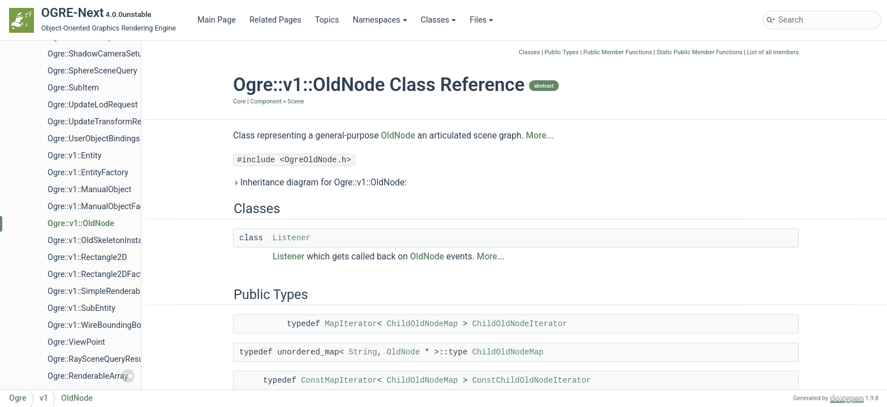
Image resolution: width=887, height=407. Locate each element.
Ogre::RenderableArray (88, 376)
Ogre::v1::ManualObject (89, 189)
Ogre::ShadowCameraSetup (97, 54)
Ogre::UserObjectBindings (94, 139)
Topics (327, 20)
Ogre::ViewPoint (76, 342)
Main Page (216, 20)
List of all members (773, 52)
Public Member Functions (617, 52)
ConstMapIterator (339, 380)
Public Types (561, 52)
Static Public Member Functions (700, 52)
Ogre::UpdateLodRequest (92, 105)
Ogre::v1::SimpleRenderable (97, 291)
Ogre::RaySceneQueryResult (98, 359)
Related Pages (275, 20)
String (362, 352)
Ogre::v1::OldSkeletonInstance (102, 240)
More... (540, 136)
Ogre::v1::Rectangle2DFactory (101, 274)
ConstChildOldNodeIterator (531, 380)
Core (239, 101)
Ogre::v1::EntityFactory (88, 172)
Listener (292, 238)
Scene (295, 101)
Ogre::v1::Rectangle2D (87, 257)
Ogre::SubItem (73, 88)
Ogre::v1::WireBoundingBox (96, 325)
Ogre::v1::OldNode (81, 223)
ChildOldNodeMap (422, 323)
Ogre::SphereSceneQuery (92, 71)
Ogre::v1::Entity (74, 156)
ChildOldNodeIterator (519, 323)
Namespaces (379, 20)
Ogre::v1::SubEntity (81, 308)
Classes (439, 20)
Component (265, 101)
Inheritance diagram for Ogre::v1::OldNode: (320, 182)
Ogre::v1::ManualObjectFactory (103, 206)
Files (481, 20)
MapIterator (351, 323)
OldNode (398, 136)
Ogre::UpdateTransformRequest (105, 122)
